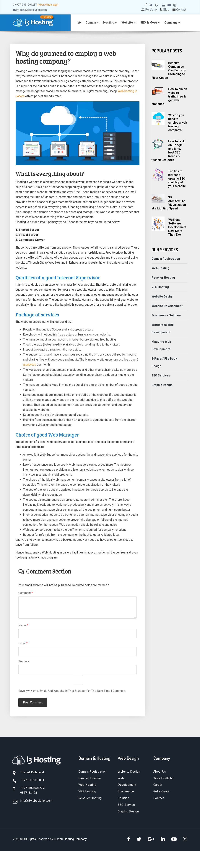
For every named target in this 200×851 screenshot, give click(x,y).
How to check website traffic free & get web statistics (169, 96)
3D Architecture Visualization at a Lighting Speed (169, 203)
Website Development (167, 306)
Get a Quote (161, 791)
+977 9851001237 (32, 788)
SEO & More (150, 22)
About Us (159, 771)
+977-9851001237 (26, 4)
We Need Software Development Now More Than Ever (177, 227)
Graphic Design (162, 385)
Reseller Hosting (163, 277)
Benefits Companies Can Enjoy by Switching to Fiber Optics (169, 70)
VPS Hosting (160, 287)
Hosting (110, 22)
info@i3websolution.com (31, 9)
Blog (166, 9)
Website (128, 22)
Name (23, 625)
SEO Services (161, 375)
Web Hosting (160, 268)
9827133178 (28, 792)
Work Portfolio (163, 778)
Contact (181, 9)
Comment (25, 592)
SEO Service (126, 805)
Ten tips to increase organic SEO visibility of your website (177, 178)
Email (22, 643)
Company (172, 22)
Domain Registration (166, 258)
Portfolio (151, 9)
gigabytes (29, 364)
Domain (92, 22)
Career (157, 784)
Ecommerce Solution (166, 315)
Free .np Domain (89, 778)
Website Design (163, 296)
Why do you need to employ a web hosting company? (177, 122)
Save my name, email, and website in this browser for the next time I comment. (72, 690)
